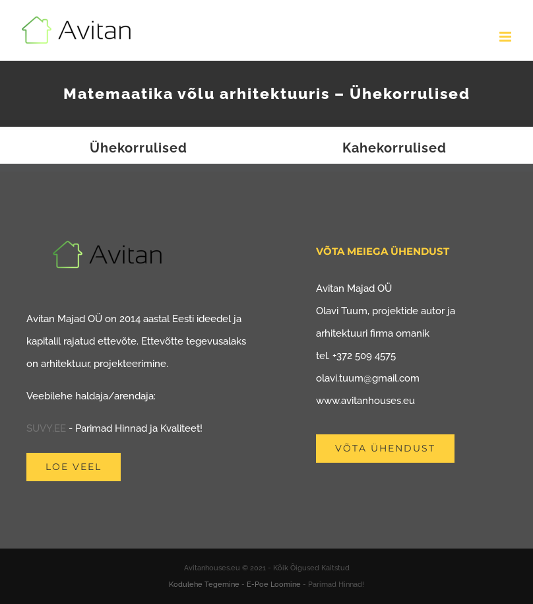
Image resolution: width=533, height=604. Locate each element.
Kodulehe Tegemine (204, 584)
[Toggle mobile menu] (506, 37)
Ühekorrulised (138, 148)
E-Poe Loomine (274, 584)
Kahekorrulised (394, 148)
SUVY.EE (46, 428)
